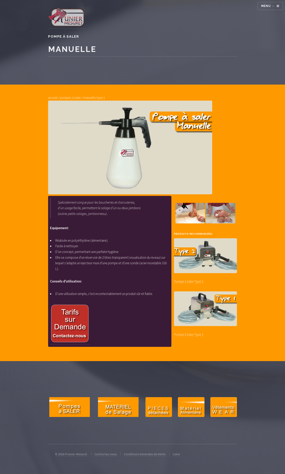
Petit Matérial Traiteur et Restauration (191, 407)
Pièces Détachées (158, 407)
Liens (176, 454)
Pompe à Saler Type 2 (188, 281)
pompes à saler (70, 97)
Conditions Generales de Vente (144, 454)
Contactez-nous (105, 454)
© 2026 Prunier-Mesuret (71, 454)
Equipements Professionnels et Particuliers (223, 407)
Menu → (268, 6)
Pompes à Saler (69, 407)
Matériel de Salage (118, 407)
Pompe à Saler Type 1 (188, 334)
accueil (53, 97)
